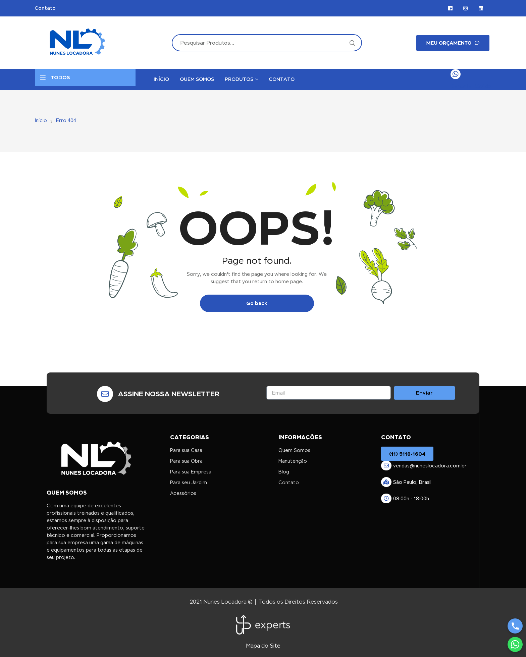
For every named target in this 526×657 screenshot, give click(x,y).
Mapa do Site (263, 646)
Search (352, 42)
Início (41, 120)
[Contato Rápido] (456, 74)
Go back (256, 303)
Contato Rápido (471, 86)
